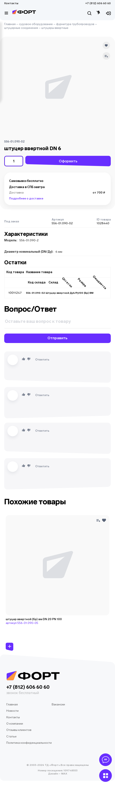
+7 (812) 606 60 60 (98, 3)
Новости (12, 710)
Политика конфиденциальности (29, 742)
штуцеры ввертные (54, 28)
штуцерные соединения (21, 28)
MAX (64, 773)
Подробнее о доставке (26, 198)
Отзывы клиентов (18, 730)
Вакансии (58, 704)
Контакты (11, 3)
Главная (10, 24)
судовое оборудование (36, 24)
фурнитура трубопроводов (75, 24)
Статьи (11, 736)
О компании (14, 723)
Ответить (42, 359)
